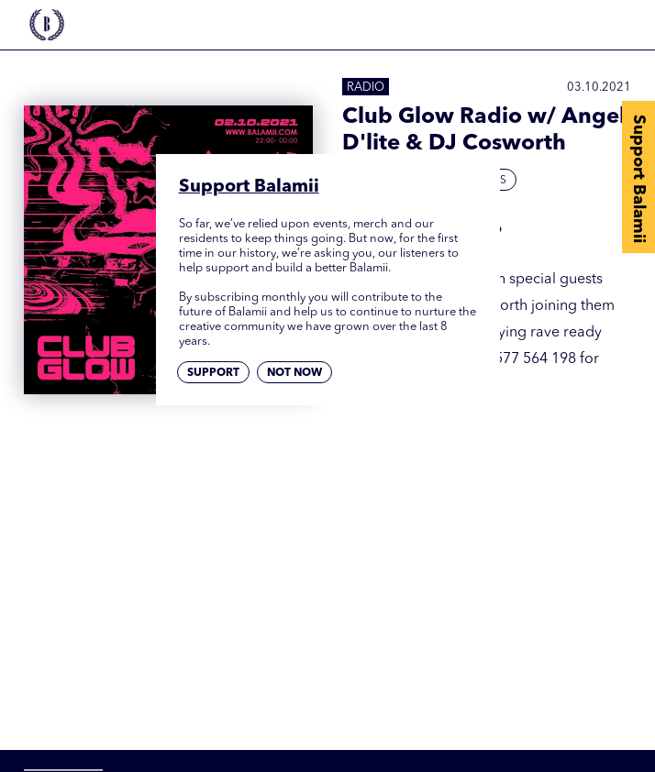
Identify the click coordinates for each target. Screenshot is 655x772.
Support (213, 373)
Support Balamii (638, 179)
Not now (294, 373)
